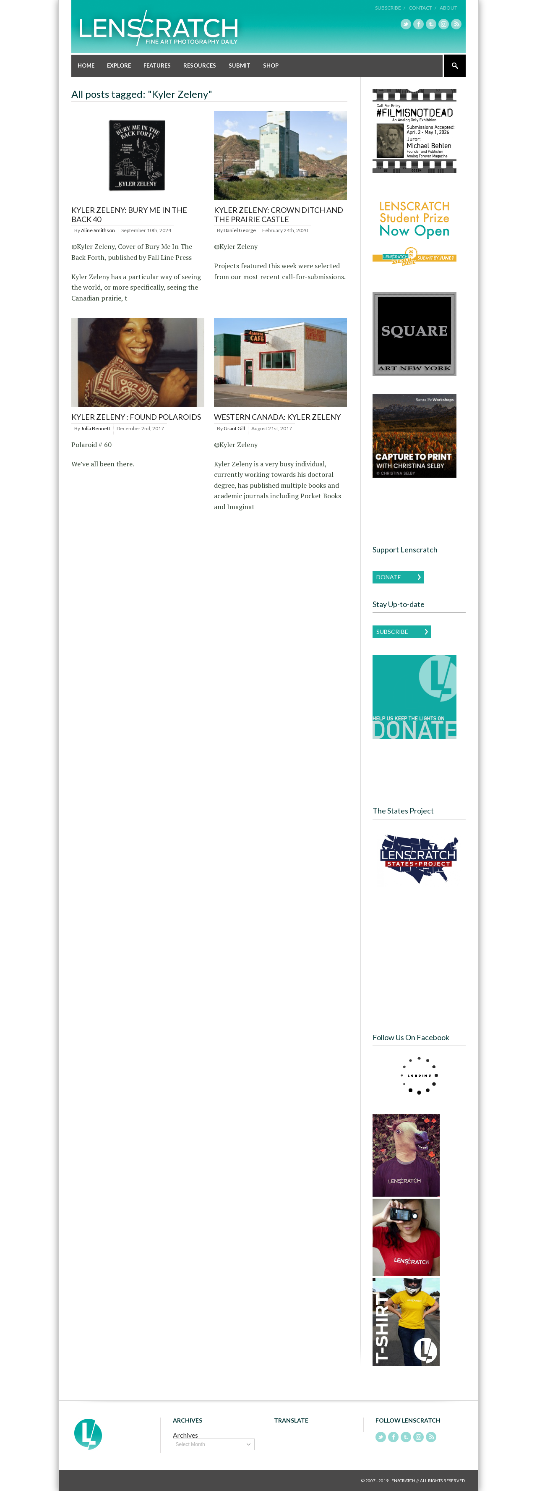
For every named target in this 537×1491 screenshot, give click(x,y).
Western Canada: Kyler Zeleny (277, 416)
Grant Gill (234, 428)
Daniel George (240, 230)
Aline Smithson (98, 230)
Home (86, 65)
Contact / (422, 8)
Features (157, 65)
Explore (119, 65)
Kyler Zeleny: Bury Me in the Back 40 (129, 214)
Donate (388, 577)
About (448, 8)
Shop (271, 65)
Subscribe (392, 631)
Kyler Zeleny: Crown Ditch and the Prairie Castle (278, 214)
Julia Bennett (95, 428)
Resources (199, 65)
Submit (239, 65)
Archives (185, 1435)
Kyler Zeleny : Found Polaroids (136, 416)
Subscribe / (390, 8)
